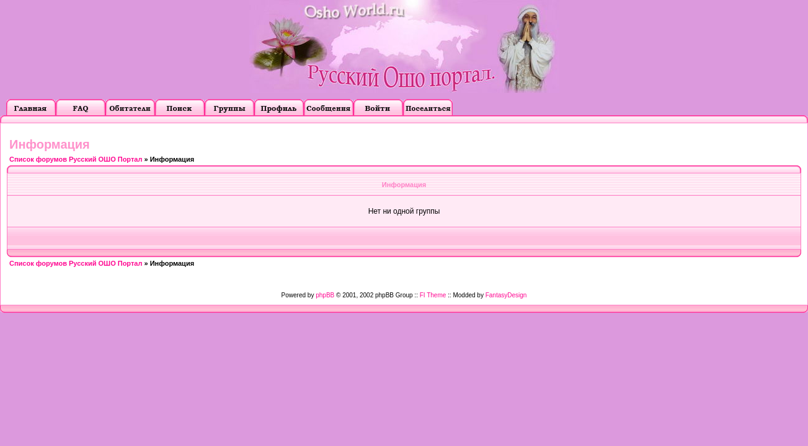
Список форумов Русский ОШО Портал (75, 159)
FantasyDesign (506, 295)
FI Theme (433, 295)
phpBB (325, 295)
